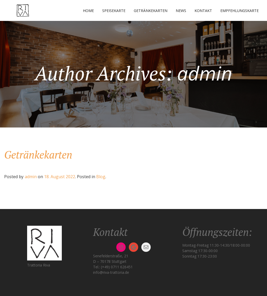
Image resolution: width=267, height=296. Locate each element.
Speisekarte (113, 10)
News (181, 10)
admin (31, 176)
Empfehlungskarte (239, 10)
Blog (100, 176)
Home (88, 10)
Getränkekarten (150, 10)
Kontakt (203, 10)
